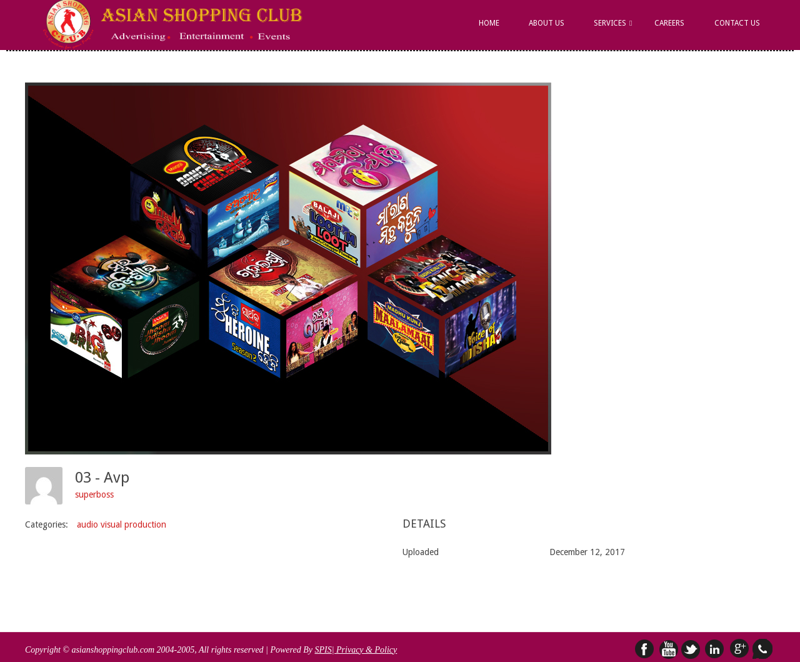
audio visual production (121, 524)
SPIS (322, 649)
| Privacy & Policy (365, 649)
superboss (94, 494)
